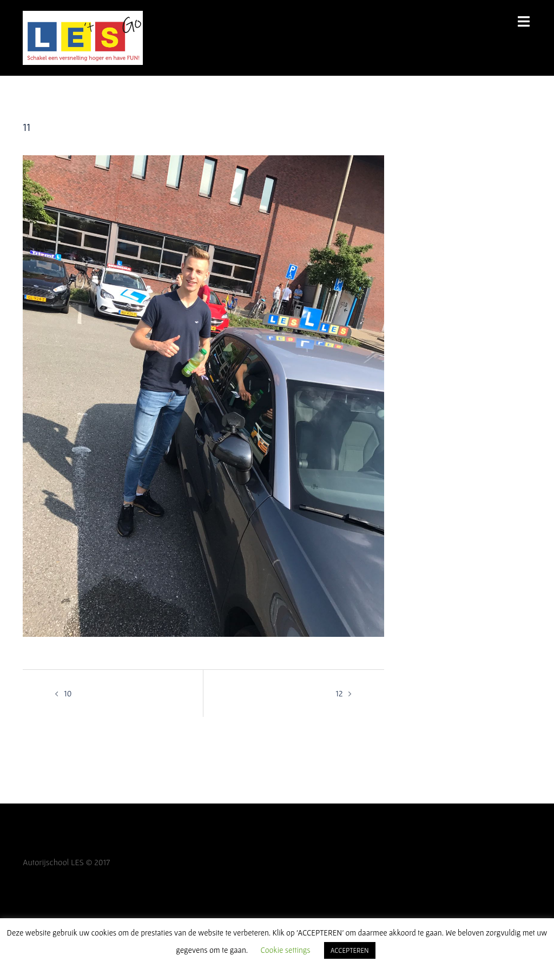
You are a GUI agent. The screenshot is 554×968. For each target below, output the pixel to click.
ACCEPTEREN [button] (350, 950)
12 (338, 693)
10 (67, 693)
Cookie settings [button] (286, 949)
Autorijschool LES (53, 862)
